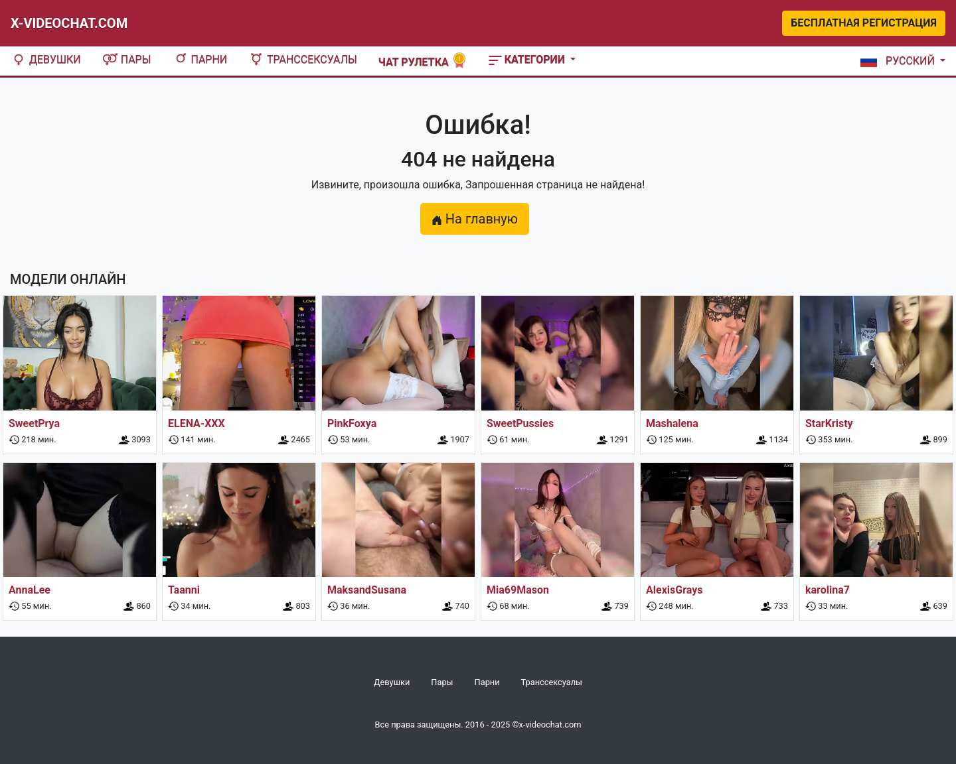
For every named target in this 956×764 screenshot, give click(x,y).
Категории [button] (528, 59)
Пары (126, 59)
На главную (475, 219)
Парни (200, 59)
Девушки (46, 59)
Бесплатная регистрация (864, 23)
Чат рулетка (422, 60)
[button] (900, 61)
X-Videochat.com (69, 23)
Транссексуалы (302, 59)
